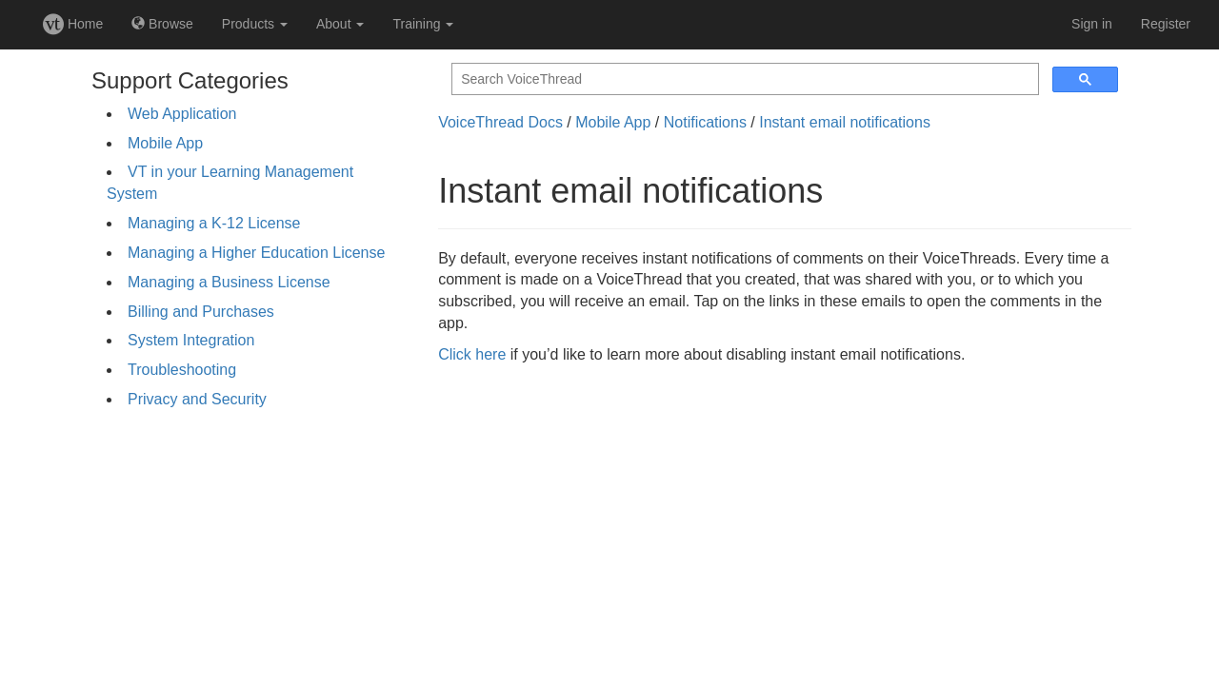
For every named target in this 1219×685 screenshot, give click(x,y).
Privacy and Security (197, 399)
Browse (162, 23)
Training (422, 23)
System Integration (191, 340)
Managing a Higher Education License (256, 253)
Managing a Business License (229, 282)
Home (73, 23)
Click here (472, 354)
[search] (743, 79)
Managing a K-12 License (214, 223)
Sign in (1091, 23)
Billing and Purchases (201, 311)
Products (255, 23)
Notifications (705, 122)
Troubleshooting (182, 370)
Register (1165, 23)
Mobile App (165, 143)
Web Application (182, 114)
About (340, 23)
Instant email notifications (844, 122)
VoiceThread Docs (500, 122)
